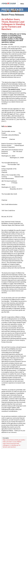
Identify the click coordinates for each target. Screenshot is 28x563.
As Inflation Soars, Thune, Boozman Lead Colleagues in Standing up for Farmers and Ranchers (13, 24)
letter (5, 126)
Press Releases (12, 9)
